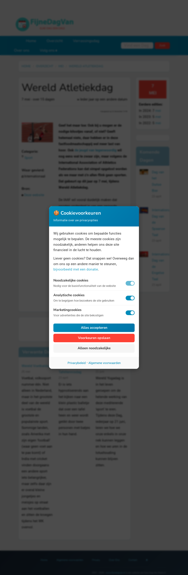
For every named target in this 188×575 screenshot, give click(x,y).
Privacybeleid (77, 363)
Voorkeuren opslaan (94, 338)
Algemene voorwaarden (104, 363)
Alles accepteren (94, 327)
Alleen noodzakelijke (94, 348)
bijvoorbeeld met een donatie (75, 269)
